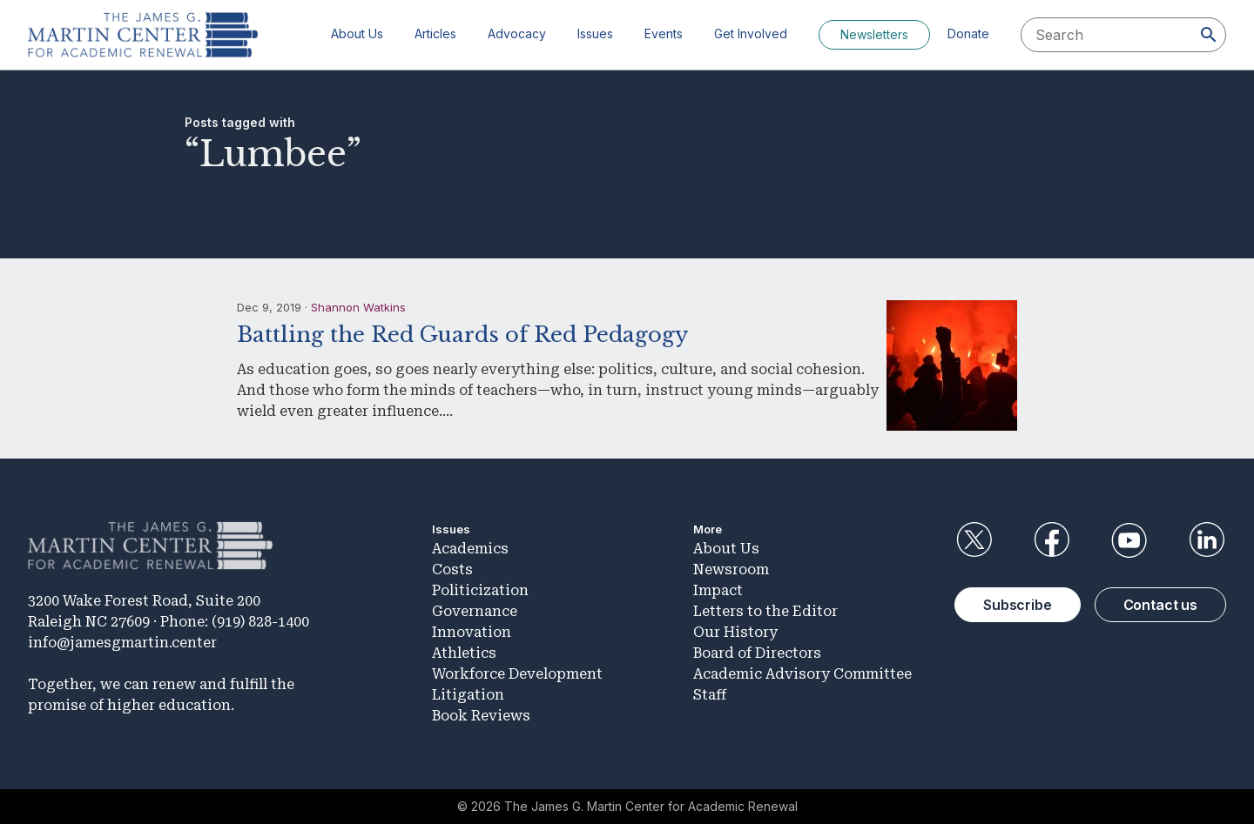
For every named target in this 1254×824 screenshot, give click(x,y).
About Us (357, 33)
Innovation (471, 632)
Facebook (1051, 540)
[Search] (1208, 34)
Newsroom (731, 569)
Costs (452, 569)
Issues (595, 33)
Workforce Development (517, 674)
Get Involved (750, 33)
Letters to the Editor (765, 611)
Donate (968, 33)
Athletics (464, 653)
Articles (435, 33)
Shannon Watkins (358, 307)
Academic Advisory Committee (802, 674)
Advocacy (517, 33)
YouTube (1129, 540)
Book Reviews (481, 715)
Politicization (480, 590)
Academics (470, 548)
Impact (718, 590)
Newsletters (874, 34)
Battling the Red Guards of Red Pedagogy (462, 334)
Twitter (973, 540)
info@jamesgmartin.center (122, 642)
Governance (474, 611)
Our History (735, 632)
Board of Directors (757, 653)
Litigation (468, 695)
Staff (709, 695)
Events (663, 33)
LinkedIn (1207, 540)
